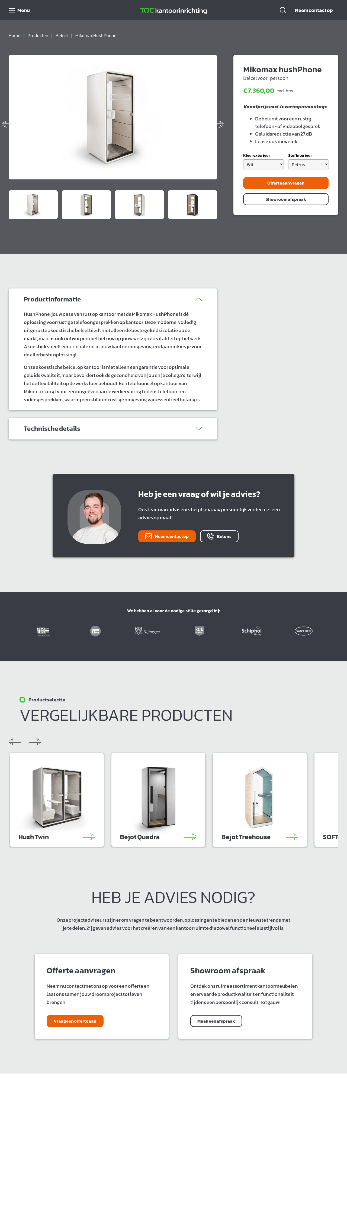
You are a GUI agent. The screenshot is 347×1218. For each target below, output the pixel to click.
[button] (283, 10)
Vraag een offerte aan (75, 1021)
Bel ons (219, 536)
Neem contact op (314, 10)
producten (38, 35)
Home (14, 35)
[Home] (173, 10)
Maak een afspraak (216, 1021)
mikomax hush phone (96, 35)
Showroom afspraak (286, 199)
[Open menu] (19, 10)
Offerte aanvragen (285, 183)
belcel (62, 35)
